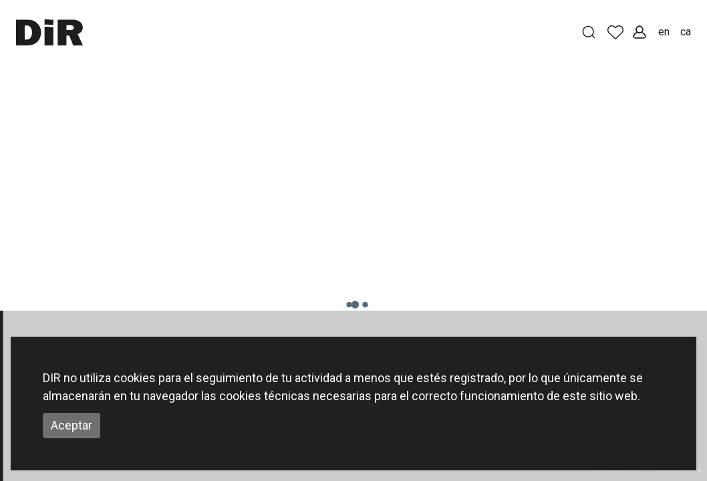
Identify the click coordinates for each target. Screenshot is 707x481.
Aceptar (71, 425)
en (664, 31)
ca (685, 31)
